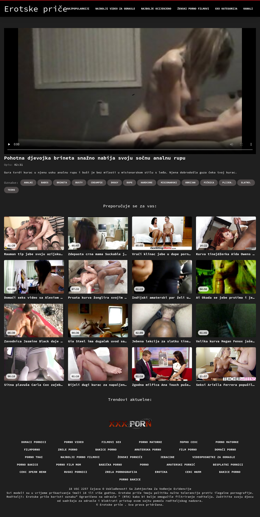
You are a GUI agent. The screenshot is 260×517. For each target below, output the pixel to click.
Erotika (161, 472)
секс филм (193, 472)
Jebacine (167, 457)
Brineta (62, 182)
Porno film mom (68, 464)
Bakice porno (106, 449)
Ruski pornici (75, 472)
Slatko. (246, 182)
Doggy (114, 182)
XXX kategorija (226, 8)
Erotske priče (112, 504)
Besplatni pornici (228, 464)
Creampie (97, 182)
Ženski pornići (130, 457)
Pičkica (209, 182)
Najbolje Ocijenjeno (156, 8)
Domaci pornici (33, 442)
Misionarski (169, 182)
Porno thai (34, 457)
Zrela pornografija (121, 472)
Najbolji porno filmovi (80, 457)
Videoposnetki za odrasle (213, 457)
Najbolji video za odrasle (115, 8)
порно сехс (189, 442)
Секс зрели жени (33, 472)
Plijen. (227, 182)
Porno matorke (150, 442)
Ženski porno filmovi (193, 8)
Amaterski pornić (181, 464)
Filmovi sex (111, 442)
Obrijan (190, 182)
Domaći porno (225, 449)
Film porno (188, 449)
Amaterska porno (147, 449)
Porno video (74, 442)
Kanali (248, 8)
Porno (144, 464)
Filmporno (32, 449)
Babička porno (110, 464)
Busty (79, 182)
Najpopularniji (78, 8)
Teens (11, 189)
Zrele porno (67, 449)
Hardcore (147, 182)
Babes (44, 182)
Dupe (129, 182)
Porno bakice (27, 464)
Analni (28, 182)
